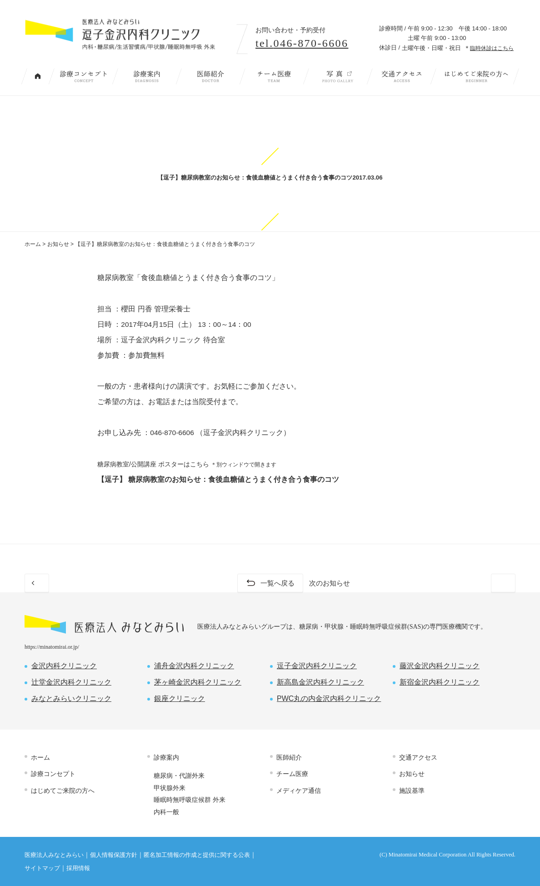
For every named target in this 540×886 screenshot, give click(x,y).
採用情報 (78, 868)
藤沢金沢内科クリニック (440, 666)
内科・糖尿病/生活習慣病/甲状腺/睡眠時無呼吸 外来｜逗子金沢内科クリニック (125, 35)
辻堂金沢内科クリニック (71, 682)
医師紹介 (210, 76)
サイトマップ (42, 868)
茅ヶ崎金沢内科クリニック (197, 682)
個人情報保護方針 (113, 855)
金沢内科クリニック (64, 666)
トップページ (37, 76)
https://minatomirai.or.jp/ (52, 647)
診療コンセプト (83, 76)
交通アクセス (401, 76)
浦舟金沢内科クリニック (194, 666)
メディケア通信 (298, 790)
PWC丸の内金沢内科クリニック (329, 698)
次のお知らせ (477, 583)
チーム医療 (274, 76)
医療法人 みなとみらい (104, 624)
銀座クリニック (179, 698)
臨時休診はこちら (492, 48)
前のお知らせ (63, 583)
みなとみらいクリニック (71, 698)
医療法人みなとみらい (54, 855)
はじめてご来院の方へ (476, 76)
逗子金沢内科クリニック (317, 666)
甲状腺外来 (169, 787)
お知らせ (58, 244)
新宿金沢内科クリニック (440, 682)
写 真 (337, 76)
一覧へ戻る (277, 583)
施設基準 (412, 790)
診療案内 (146, 76)
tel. (301, 43)
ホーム (33, 244)
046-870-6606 (172, 432)
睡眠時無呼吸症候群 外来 (189, 799)
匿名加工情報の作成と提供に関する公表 (197, 855)
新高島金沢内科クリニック (320, 682)
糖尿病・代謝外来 (179, 776)
